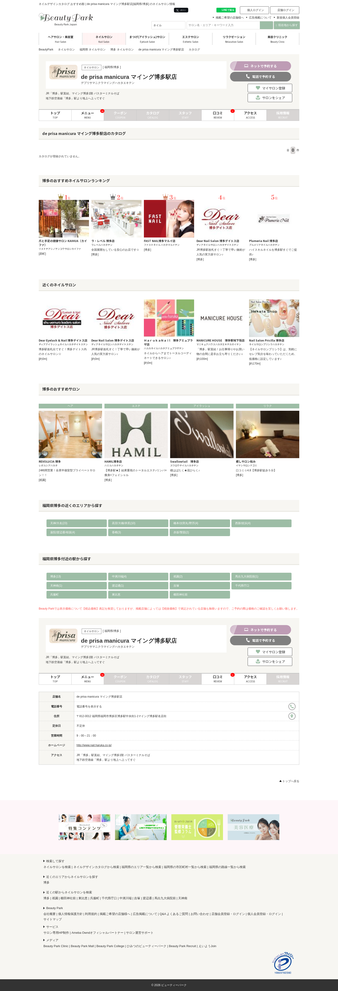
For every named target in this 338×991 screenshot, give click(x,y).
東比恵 (116, 594)
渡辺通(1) (118, 585)
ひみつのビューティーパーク (146, 946)
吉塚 (176, 585)
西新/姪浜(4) (243, 523)
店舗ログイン (285, 10)
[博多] (95, 254)
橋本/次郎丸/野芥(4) (185, 523)
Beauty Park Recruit (182, 946)
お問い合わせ (200, 914)
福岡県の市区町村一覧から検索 (185, 867)
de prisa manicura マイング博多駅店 (99, 696)
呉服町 (54, 594)
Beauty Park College (110, 946)
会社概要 (49, 914)
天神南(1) (56, 585)
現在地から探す (287, 25)
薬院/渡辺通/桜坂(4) (62, 532)
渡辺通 (147, 898)
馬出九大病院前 (165, 898)
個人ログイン (255, 10)
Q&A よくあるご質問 (174, 914)
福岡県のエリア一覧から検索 (141, 867)
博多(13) (55, 576)
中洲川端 (125, 898)
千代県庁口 (242, 585)
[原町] (42, 253)
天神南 (182, 898)
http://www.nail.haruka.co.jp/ (94, 745)
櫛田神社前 (180, 594)
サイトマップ (52, 919)
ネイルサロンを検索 (57, 867)
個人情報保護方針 (70, 914)
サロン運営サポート (140, 932)
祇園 (55, 898)
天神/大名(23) (58, 523)
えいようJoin (207, 946)
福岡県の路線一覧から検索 (227, 867)
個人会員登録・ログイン (264, 914)
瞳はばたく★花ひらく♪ (185, 470)
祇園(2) (178, 576)
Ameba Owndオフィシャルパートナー (98, 932)
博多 (46, 882)
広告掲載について (260, 17)
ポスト (181, 10)
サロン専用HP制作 (56, 932)
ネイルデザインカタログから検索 (96, 867)
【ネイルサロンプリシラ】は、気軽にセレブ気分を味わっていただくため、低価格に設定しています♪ (273, 354)
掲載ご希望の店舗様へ (230, 17)
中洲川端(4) (119, 576)
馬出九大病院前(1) (246, 576)
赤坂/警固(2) (181, 532)
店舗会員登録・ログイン (228, 914)
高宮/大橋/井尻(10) (123, 523)
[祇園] (42, 480)
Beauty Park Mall (82, 946)
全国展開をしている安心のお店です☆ (115, 249)
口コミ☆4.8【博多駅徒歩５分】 (256, 470)
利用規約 (91, 914)
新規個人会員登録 (288, 17)
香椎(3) (116, 532)
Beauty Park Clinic (55, 946)
